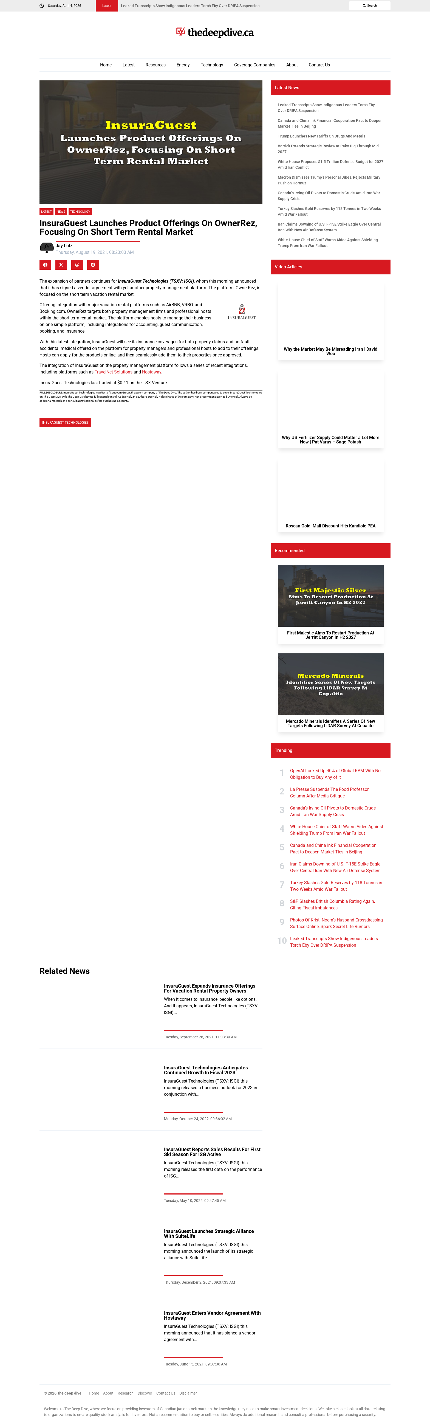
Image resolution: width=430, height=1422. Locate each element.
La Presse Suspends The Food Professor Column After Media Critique (329, 793)
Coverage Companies (254, 65)
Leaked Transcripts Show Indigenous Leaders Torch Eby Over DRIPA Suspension (334, 942)
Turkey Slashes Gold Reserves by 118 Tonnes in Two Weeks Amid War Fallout (336, 886)
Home (106, 65)
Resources (156, 65)
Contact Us (319, 65)
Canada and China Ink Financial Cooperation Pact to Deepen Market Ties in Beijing (333, 849)
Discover (145, 1393)
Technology (212, 65)
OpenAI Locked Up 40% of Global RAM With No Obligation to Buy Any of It (335, 774)
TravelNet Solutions (113, 372)
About (292, 65)
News (61, 211)
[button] (45, 265)
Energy (183, 65)
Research (126, 1393)
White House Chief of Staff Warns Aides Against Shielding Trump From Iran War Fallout (336, 830)
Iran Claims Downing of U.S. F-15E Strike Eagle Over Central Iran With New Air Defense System (335, 867)
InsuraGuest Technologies (65, 423)
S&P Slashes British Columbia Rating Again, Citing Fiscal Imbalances (332, 904)
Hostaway (151, 372)
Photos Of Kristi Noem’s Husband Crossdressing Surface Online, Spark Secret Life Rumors (336, 923)
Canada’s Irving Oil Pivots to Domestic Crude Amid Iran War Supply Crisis (333, 811)
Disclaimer (188, 1393)
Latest (129, 65)
